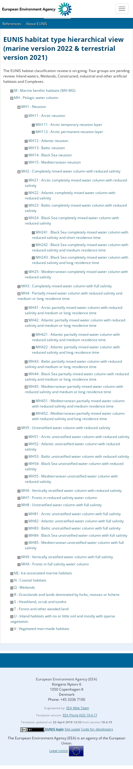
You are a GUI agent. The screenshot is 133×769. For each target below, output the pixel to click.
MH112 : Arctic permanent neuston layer (69, 131)
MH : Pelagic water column (36, 97)
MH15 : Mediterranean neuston (54, 162)
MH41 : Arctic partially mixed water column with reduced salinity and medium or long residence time (73, 310)
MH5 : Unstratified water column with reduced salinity (65, 427)
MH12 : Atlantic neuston (48, 140)
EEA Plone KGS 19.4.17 (80, 715)
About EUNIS (36, 23)
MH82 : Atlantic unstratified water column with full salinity (76, 521)
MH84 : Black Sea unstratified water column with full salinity (77, 535)
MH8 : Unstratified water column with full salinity (61, 504)
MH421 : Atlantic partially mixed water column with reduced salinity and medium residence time (76, 337)
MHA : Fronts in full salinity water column (55, 564)
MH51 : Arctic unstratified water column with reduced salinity (78, 436)
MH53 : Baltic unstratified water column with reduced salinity (78, 456)
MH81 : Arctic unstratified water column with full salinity (74, 513)
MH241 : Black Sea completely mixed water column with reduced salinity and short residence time (80, 235)
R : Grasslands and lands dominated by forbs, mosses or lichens (67, 594)
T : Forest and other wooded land (41, 608)
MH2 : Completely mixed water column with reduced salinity (70, 171)
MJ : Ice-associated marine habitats (43, 573)
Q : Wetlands (24, 587)
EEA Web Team (77, 708)
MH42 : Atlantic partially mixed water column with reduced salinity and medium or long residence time (75, 323)
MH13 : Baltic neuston (46, 147)
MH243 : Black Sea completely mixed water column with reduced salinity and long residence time (80, 260)
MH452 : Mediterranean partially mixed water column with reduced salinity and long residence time (78, 416)
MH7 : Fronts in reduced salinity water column (59, 497)
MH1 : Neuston (33, 106)
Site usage (72, 729)
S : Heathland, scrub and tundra (40, 601)
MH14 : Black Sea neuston (50, 155)
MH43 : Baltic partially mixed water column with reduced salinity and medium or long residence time (73, 364)
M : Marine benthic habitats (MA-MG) (45, 90)
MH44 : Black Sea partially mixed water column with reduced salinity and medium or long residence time (77, 376)
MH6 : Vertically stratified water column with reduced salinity (71, 490)
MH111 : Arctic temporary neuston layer (69, 124)
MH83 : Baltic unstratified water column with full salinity (74, 528)
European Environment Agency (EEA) (66, 679)
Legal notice (58, 750)
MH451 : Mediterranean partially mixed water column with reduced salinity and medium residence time (78, 403)
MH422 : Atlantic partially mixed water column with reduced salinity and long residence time (76, 349)
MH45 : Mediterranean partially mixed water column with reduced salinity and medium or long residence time (74, 389)
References (11, 23)
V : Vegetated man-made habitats (41, 628)
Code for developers (97, 729)
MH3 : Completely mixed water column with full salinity (66, 286)
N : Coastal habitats (30, 580)
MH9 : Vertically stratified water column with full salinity (67, 556)
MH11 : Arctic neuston (46, 115)
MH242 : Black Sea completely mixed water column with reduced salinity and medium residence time (80, 247)
